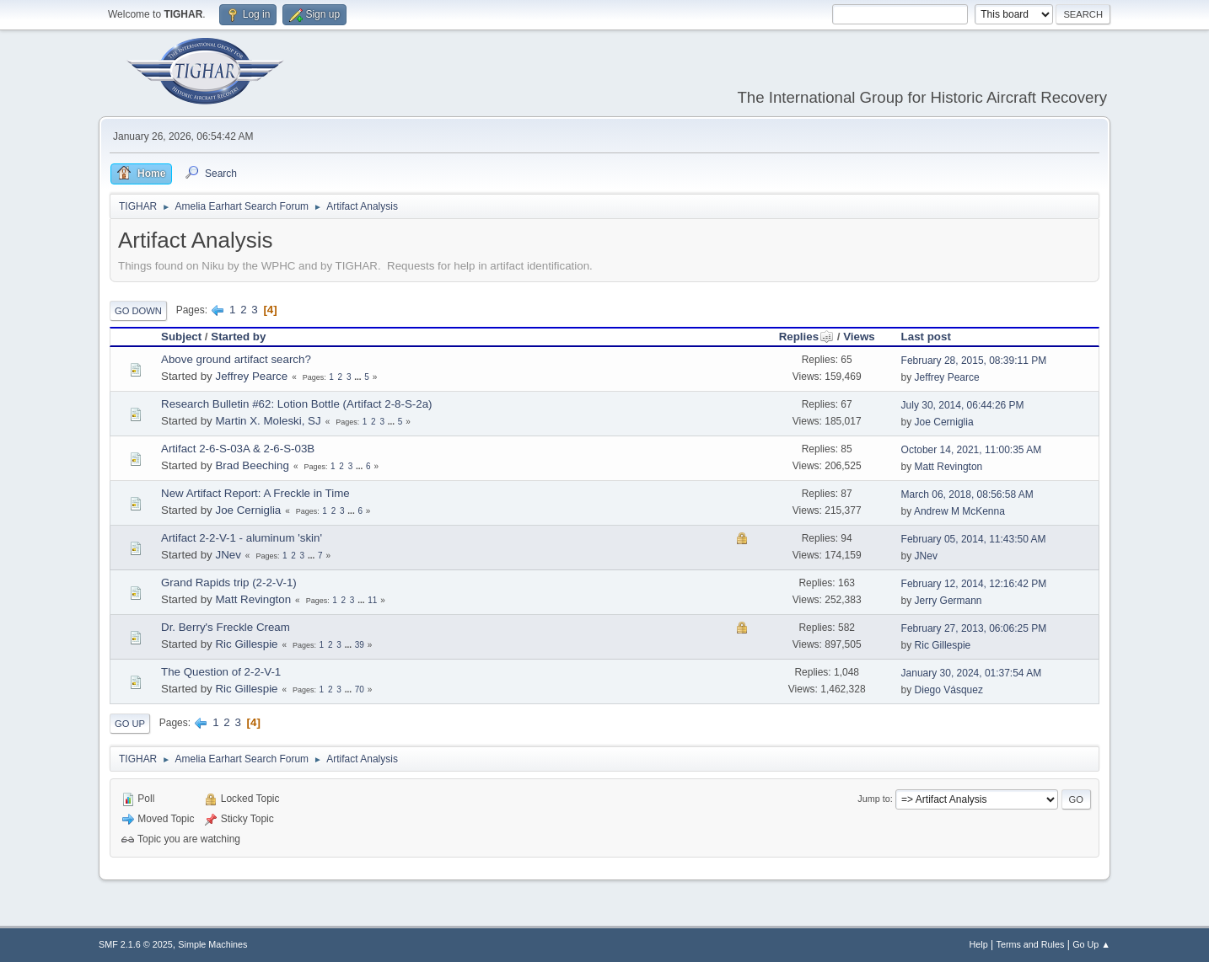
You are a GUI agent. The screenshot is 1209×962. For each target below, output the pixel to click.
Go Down (138, 311)
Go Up (130, 724)
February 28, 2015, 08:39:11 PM (974, 360)
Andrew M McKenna (959, 511)
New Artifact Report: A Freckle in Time (255, 493)
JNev (227, 554)
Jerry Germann (948, 601)
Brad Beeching (251, 465)
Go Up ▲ (1091, 944)
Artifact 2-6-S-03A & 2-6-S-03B (237, 448)
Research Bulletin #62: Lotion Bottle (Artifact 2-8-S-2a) (297, 404)
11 (372, 600)
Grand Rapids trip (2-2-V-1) (229, 582)
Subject (181, 336)
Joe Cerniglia (944, 422)
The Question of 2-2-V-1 (221, 671)
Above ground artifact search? (236, 359)
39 (359, 644)
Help (979, 944)
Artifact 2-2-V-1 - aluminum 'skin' (241, 538)
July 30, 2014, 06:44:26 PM (962, 405)
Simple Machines (212, 944)
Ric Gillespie (246, 644)
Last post (926, 336)
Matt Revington (949, 467)
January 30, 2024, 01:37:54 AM (971, 673)
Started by (238, 336)
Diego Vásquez (949, 690)
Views (859, 336)
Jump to (873, 799)
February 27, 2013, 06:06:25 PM (974, 628)
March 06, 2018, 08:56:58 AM (967, 494)
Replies (806, 336)
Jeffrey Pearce (251, 376)
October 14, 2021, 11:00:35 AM (971, 450)
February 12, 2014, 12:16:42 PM (974, 584)
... (358, 377)
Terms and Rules (1031, 944)
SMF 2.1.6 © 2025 (136, 944)
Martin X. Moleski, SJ (267, 420)
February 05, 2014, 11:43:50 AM (973, 539)
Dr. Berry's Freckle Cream (225, 627)
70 (359, 689)
